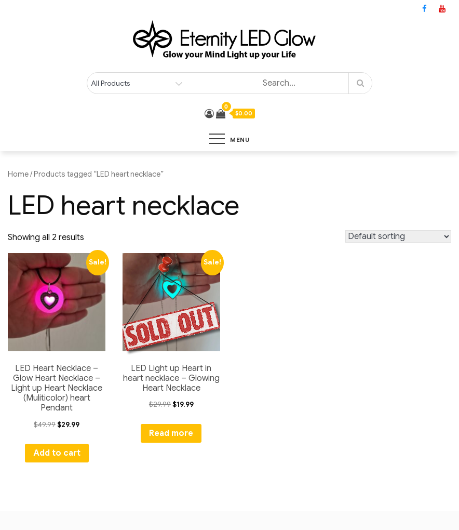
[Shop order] (398, 236)
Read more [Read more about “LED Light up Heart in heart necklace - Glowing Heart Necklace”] (171, 433)
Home (18, 174)
